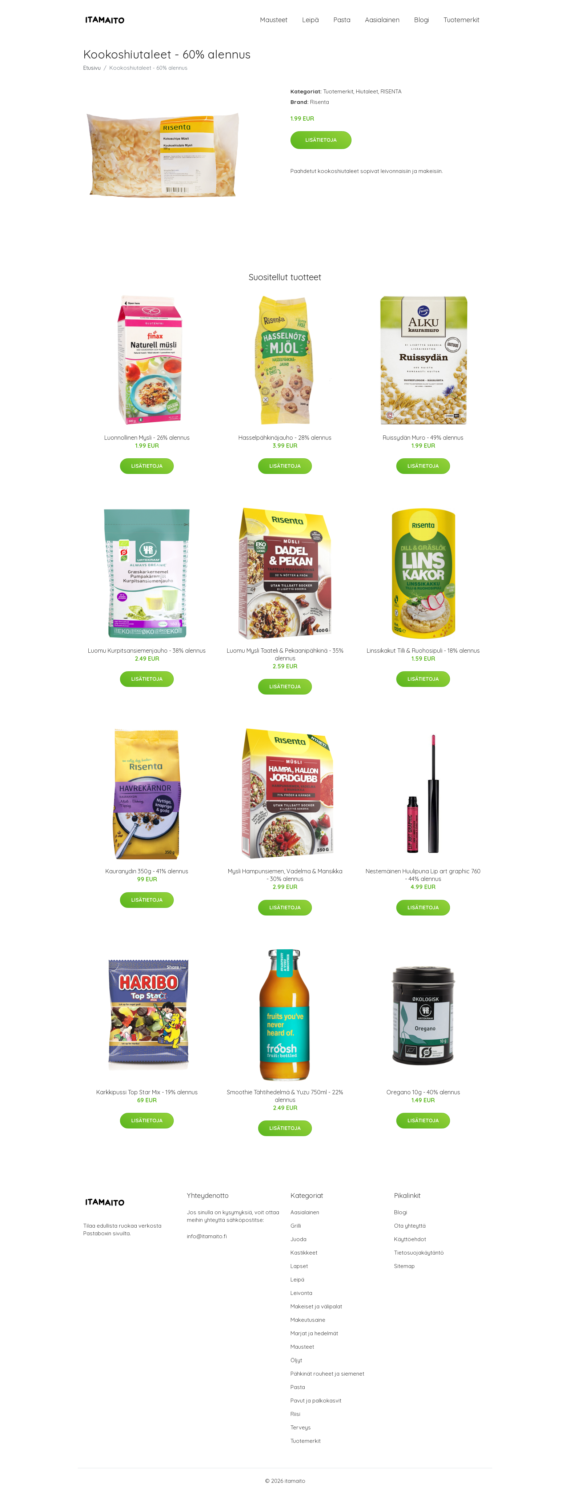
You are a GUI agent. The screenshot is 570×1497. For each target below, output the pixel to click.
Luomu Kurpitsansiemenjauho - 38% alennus (147, 654)
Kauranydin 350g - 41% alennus (146, 875)
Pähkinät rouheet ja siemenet (327, 1377)
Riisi (295, 1417)
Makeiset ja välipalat (316, 1310)
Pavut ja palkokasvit (315, 1404)
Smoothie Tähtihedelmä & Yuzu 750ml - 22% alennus (285, 1099)
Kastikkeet (303, 1256)
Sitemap (404, 1269)
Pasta (341, 21)
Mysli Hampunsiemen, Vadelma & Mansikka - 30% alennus (285, 879)
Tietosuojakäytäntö (419, 1256)
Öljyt (296, 1363)
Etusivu (92, 71)
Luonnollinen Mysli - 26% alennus (147, 441)
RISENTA (391, 95)
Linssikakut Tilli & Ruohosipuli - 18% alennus (423, 654)
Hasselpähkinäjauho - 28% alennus (285, 441)
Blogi (421, 21)
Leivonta (301, 1296)
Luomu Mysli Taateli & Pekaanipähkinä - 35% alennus (285, 658)
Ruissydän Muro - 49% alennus (423, 441)
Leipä (310, 21)
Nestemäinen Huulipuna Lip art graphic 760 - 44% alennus (423, 879)
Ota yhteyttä (410, 1229)
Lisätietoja (321, 143)
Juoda (298, 1242)
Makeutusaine (307, 1323)
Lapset (299, 1269)
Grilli (295, 1229)
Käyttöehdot (410, 1242)
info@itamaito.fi (207, 1239)
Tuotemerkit (461, 21)
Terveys (300, 1431)
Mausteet (274, 21)
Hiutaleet (367, 95)
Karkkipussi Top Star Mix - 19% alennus (147, 1095)
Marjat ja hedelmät (314, 1336)
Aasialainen (382, 21)
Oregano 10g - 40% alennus (423, 1095)
